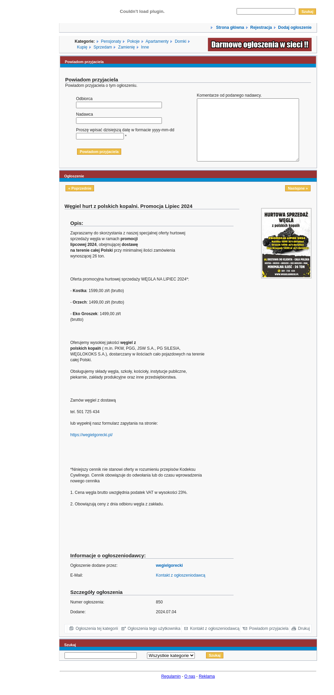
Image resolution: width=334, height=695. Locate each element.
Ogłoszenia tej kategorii (97, 640)
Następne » (298, 200)
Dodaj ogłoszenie (295, 27)
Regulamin (171, 688)
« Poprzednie (79, 200)
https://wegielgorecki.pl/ (91, 447)
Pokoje (133, 41)
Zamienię (126, 47)
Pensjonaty (111, 41)
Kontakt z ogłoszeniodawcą (180, 587)
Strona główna (229, 27)
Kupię (82, 47)
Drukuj (304, 640)
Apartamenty (157, 41)
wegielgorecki (169, 577)
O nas (189, 688)
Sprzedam (102, 47)
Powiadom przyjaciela (269, 640)
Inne (145, 47)
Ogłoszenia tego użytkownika (154, 640)
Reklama (207, 688)
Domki (180, 41)
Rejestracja (261, 27)
